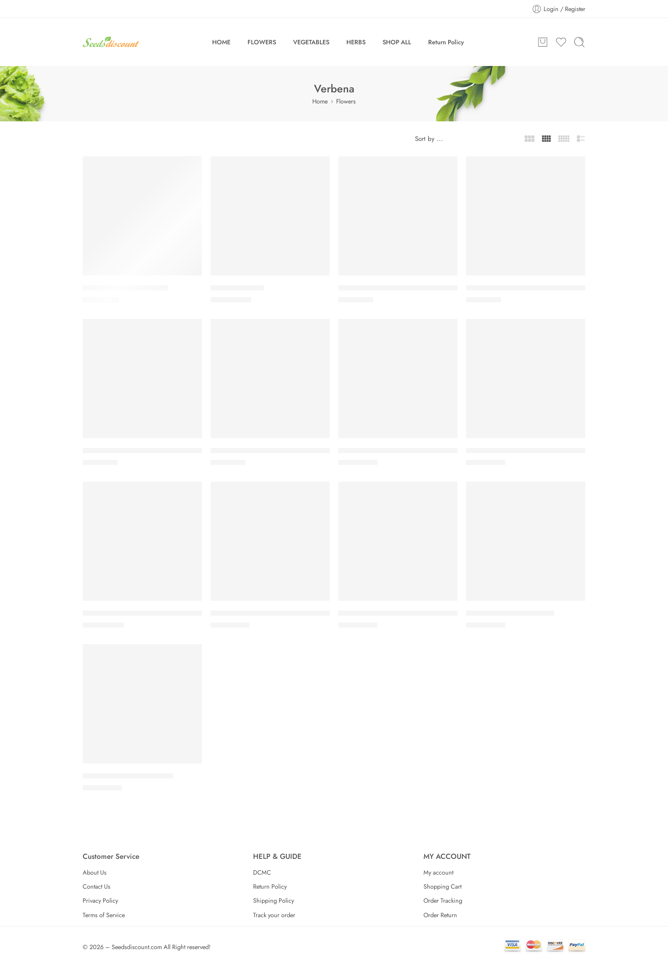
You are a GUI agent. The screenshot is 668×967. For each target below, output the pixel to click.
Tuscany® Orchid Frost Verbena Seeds (270, 450)
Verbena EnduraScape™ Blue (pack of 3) (401, 450)
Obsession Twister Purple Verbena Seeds (402, 288)
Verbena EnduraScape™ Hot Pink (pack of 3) (279, 613)
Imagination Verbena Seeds (125, 288)
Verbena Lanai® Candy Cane (128, 775)
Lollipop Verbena (237, 288)
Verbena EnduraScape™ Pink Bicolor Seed (404, 613)
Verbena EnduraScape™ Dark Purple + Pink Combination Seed (181, 613)
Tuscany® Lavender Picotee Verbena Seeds (150, 450)
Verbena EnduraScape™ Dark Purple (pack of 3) (541, 450)
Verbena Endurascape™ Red (510, 613)
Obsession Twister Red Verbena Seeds (526, 288)
